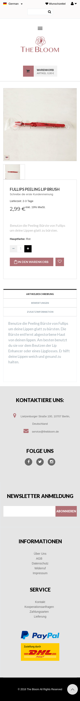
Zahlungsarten (39, 611)
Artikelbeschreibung (40, 294)
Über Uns (40, 553)
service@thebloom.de (45, 431)
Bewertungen (40, 303)
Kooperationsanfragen (39, 606)
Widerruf (40, 568)
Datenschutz (40, 563)
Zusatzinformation (40, 312)
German (14, 3)
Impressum (40, 573)
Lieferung (40, 616)
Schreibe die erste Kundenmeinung (31, 194)
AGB (39, 558)
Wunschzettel (55, 3)
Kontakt (40, 602)
